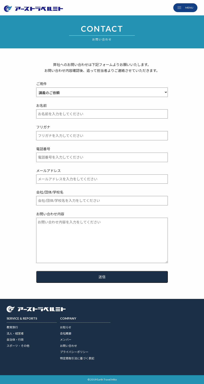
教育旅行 (12, 327)
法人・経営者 (15, 333)
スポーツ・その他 (18, 345)
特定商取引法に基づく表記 (77, 358)
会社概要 (66, 333)
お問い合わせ (68, 345)
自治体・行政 (15, 339)
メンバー (66, 339)
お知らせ (66, 327)
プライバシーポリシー (74, 352)
